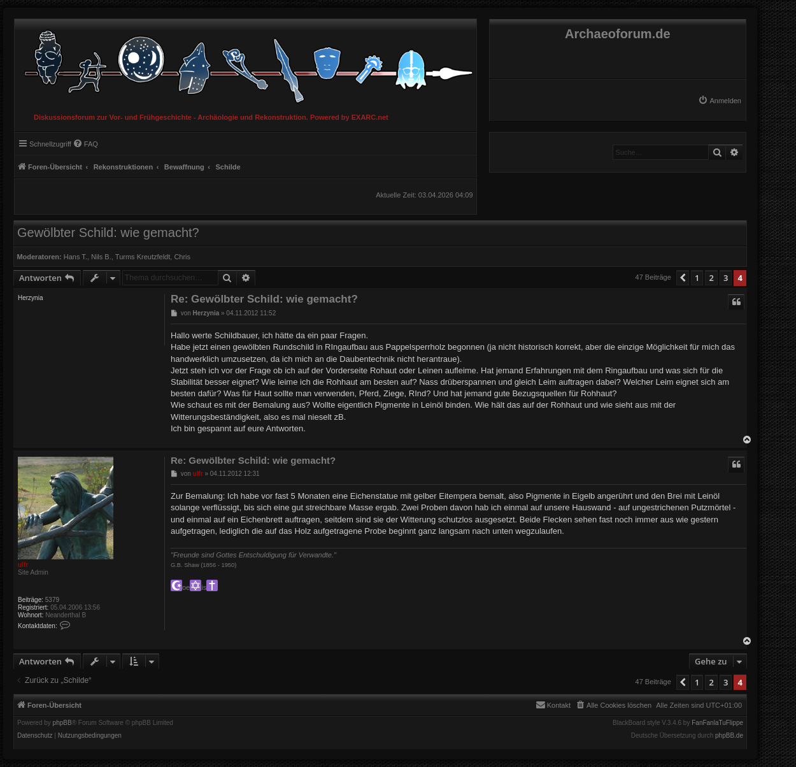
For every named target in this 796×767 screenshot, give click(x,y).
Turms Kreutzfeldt (142, 257)
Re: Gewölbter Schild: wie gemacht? (264, 299)
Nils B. (101, 257)
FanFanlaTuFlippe (717, 723)
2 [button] (711, 277)
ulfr (23, 564)
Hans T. (75, 257)
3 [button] (725, 277)
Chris (182, 257)
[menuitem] (719, 100)
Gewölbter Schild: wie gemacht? (108, 233)
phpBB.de (729, 736)
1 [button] (697, 277)
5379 (52, 599)
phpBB (62, 723)
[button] (682, 277)
